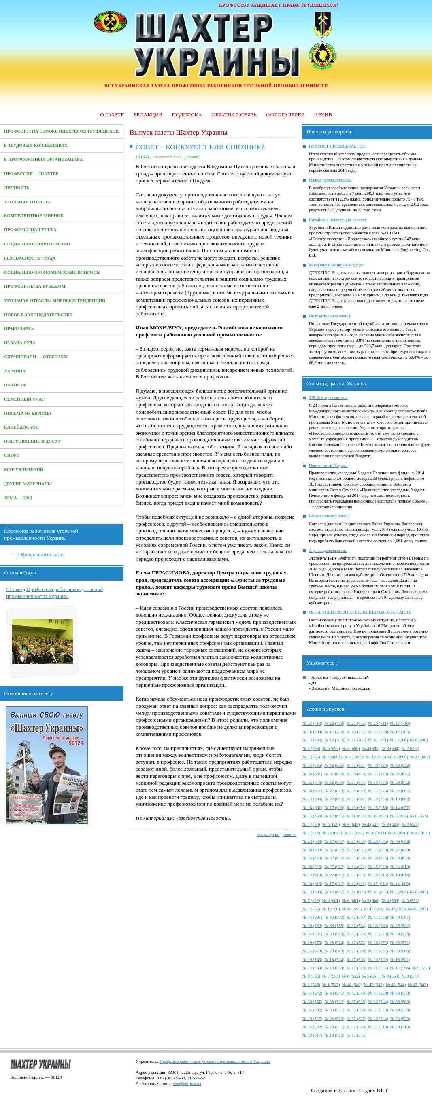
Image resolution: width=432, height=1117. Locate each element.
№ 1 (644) (311, 833)
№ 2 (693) (410, 748)
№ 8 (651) (419, 816)
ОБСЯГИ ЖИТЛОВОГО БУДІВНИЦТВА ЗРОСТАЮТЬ (360, 612)
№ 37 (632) (334, 850)
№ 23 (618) (312, 875)
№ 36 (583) (378, 925)
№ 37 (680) (334, 774)
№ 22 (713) (334, 723)
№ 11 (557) (378, 968)
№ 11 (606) (356, 892)
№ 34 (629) (400, 850)
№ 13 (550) (334, 968)
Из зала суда (20, 342)
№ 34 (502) (312, 1010)
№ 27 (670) (334, 791)
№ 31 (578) (378, 934)
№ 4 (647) (371, 824)
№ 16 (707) (356, 732)
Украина (15, 371)
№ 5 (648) (351, 824)
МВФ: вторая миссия (328, 397)
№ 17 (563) (356, 959)
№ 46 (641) (376, 833)
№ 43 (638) (312, 841)
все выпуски (268, 834)
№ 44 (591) (312, 917)
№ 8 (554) (311, 976)
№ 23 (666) (312, 799)
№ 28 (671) (312, 791)
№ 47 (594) (374, 909)
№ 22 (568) (356, 951)
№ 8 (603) (419, 892)
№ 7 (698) (311, 748)
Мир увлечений (23, 469)
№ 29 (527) (312, 1018)
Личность (17, 188)
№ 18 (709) (312, 732)
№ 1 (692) (311, 757)
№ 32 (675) (334, 782)
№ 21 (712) (356, 723)
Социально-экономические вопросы (52, 272)
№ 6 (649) (331, 824)
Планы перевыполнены (330, 180)
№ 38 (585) (334, 925)
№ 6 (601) (331, 900)
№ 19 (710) (400, 723)
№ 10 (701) (378, 740)
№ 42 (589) (356, 917)
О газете (112, 115)
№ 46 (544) (396, 984)
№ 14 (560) (312, 968)
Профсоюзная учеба (30, 230)
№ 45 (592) (418, 909)
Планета (15, 385)
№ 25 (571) (400, 942)
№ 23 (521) (334, 1027)
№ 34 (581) (312, 934)
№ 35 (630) (378, 850)
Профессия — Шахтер (31, 173)
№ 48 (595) (352, 909)
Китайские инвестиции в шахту (338, 219)
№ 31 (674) (356, 782)
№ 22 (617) (334, 875)
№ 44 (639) (420, 833)
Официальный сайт (40, 554)
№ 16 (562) (378, 959)
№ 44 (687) (420, 757)
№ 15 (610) (378, 883)
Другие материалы (28, 483)
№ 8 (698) (419, 740)
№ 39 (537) (312, 1001)
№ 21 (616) (356, 875)
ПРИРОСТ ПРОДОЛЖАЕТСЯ (337, 146)
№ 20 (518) (400, 1027)
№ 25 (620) (378, 866)
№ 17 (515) (356, 1035)
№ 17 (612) (334, 883)
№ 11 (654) (356, 816)
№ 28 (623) (312, 866)
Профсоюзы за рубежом (35, 286)
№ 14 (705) (400, 732)
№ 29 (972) (400, 782)
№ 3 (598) (410, 900)
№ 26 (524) (378, 1018)
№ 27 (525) (356, 1018)
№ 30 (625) (378, 858)
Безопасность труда (30, 258)
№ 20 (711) (378, 723)
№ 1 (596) (331, 909)
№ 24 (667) (400, 791)
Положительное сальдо (330, 316)
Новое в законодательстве (38, 315)
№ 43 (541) (334, 993)
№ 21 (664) (356, 799)
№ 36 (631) (356, 850)
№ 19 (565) (312, 959)
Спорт (11, 455)
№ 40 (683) (378, 765)
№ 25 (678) (378, 791)
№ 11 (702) (356, 740)
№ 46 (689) (376, 757)
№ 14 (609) (400, 883)
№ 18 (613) (312, 883)
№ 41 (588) (378, 917)
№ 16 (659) (356, 807)
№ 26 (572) (378, 942)
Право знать (19, 328)
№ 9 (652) (399, 816)
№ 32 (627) (334, 858)
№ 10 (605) (378, 892)
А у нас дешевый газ (328, 550)
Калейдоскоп (21, 427)
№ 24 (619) (400, 866)
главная (289, 834)
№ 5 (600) (371, 900)
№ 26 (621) (356, 866)
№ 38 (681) (312, 774)
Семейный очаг (24, 399)
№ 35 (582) (400, 925)
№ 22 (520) (356, 1027)
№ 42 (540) (356, 993)
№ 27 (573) (356, 942)
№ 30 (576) (400, 934)
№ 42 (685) (334, 765)
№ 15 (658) (378, 807)
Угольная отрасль (27, 202)
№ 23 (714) (312, 723)
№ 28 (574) (334, 942)
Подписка (187, 115)
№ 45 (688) (398, 757)
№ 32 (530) (356, 1010)
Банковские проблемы (329, 516)
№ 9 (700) (399, 740)
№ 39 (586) (312, 925)
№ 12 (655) (334, 816)
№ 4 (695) (371, 748)
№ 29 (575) (312, 942)
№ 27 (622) (334, 866)
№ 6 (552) (351, 976)
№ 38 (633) (312, 850)
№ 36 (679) (356, 774)
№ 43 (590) (334, 917)
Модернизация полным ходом (336, 265)
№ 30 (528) (400, 1010)
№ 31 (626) (356, 858)
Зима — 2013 (18, 498)
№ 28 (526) (334, 1018)
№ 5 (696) (351, 748)
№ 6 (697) (331, 748)
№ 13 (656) (312, 816)
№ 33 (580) (334, 934)
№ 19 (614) (400, 875)
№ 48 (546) (352, 984)
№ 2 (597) (311, 909)
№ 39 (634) (400, 841)
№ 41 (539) (378, 993)
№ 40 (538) (400, 993)
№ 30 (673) (378, 782)
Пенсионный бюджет (328, 465)
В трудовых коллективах (36, 145)
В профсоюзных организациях (43, 159)
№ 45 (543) (418, 984)
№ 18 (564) (334, 959)
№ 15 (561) (400, 959)
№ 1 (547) (331, 984)
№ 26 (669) (356, 791)
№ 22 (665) (334, 799)
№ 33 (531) (334, 1010)
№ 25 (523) (400, 1018)
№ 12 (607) (334, 892)
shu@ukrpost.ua (187, 1083)
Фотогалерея (285, 115)
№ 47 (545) (374, 984)
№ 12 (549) (356, 968)
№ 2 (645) (410, 824)
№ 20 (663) (378, 799)
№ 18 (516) (334, 1035)
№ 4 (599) (391, 900)
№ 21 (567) (378, 951)
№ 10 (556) (400, 968)
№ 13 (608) (312, 892)
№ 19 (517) (312, 1035)
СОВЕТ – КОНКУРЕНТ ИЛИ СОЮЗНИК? (200, 147)
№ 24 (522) (312, 1027)
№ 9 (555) (421, 968)
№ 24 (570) (312, 951)
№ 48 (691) (332, 757)
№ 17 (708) (334, 732)
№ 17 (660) (334, 807)
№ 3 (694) (391, 748)
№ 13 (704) (312, 740)
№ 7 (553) (331, 976)
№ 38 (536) (334, 1001)
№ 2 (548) (311, 984)
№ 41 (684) (356, 765)
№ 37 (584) (356, 925)
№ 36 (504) (378, 1001)
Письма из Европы (27, 413)
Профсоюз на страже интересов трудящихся (61, 131)
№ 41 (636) (356, 841)
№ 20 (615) (378, 875)
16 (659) (143, 157)
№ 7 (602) (311, 900)
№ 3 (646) (391, 824)
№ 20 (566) (400, 951)
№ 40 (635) (378, 841)
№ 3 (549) (410, 976)
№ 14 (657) (400, 807)
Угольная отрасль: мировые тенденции (54, 300)
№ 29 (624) (400, 858)
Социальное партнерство (37, 244)
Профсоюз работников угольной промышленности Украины (215, 1061)
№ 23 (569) (334, 951)
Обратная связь (233, 115)
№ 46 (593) (396, 909)
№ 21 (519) (378, 1027)
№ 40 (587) (400, 917)
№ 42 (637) (334, 841)
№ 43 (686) (312, 765)
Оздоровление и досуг (32, 441)
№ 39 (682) (400, 765)
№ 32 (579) (356, 934)
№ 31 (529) (378, 1010)
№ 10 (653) (378, 816)
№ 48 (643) (332, 833)
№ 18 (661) (312, 807)
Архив (323, 115)
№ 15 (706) (378, 732)
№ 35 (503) (400, 1001)
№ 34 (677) (400, 774)
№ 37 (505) (356, 1001)
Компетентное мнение (33, 215)
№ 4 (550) (391, 976)
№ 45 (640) (398, 833)
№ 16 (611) (356, 883)
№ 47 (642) (354, 833)
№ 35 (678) (378, 774)
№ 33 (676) (312, 782)
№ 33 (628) (312, 858)
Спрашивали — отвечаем (36, 357)
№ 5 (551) (371, 976)
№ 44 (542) (312, 993)
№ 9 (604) (399, 892)
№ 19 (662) (400, 799)
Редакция (148, 115)
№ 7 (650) (311, 824)
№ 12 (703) (334, 740)
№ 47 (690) (354, 757)
